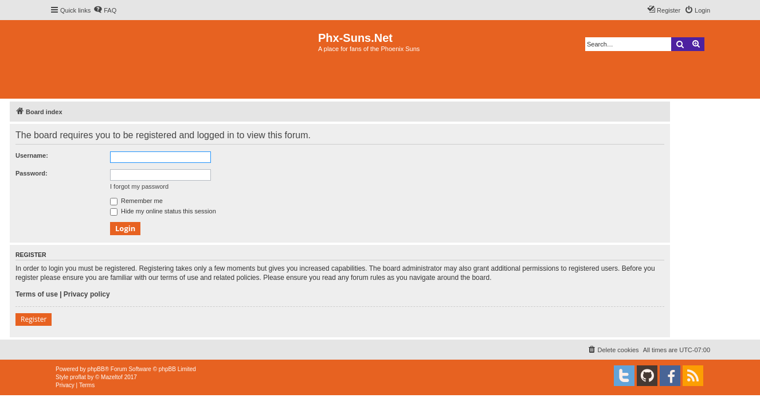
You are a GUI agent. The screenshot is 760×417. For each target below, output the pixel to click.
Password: (31, 173)
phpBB (96, 369)
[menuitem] (104, 10)
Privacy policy (87, 294)
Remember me (136, 200)
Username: (31, 155)
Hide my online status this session (163, 211)
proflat (78, 377)
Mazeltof (112, 377)
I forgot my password (139, 186)
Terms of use (36, 294)
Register (33, 319)
